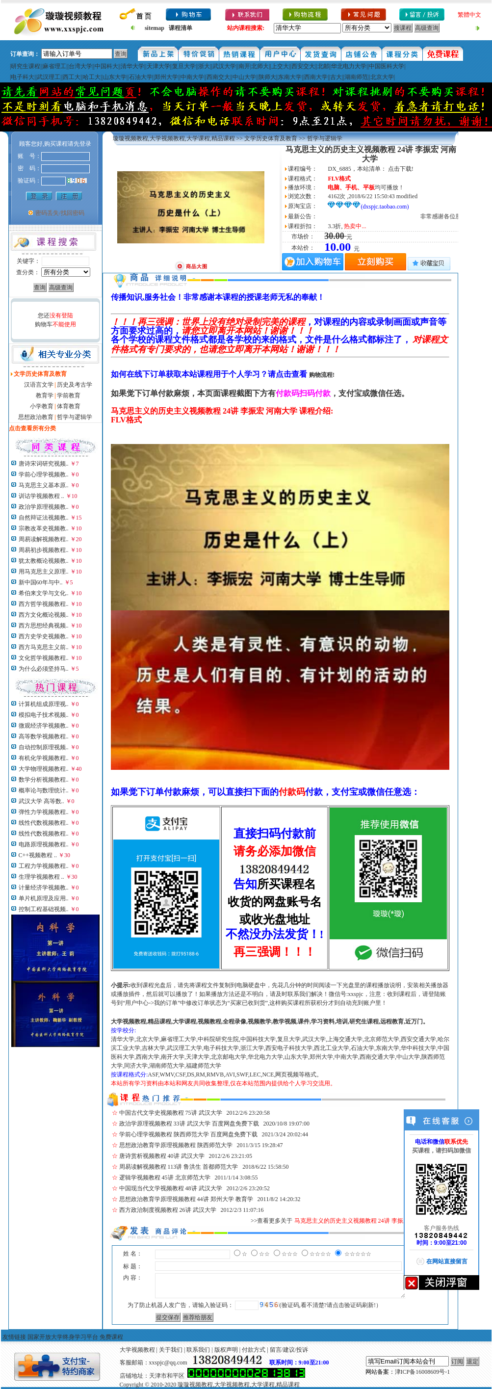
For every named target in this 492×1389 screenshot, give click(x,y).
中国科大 (106, 66)
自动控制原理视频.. (44, 747)
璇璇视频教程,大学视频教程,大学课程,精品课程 (174, 138)
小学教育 (41, 406)
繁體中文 (469, 14)
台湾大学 (80, 66)
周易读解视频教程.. (44, 539)
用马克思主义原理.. (44, 571)
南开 (244, 66)
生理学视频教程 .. (41, 876)
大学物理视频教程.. (44, 768)
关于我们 (170, 1349)
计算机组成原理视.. (44, 704)
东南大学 (290, 77)
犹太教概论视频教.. (44, 560)
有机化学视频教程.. (44, 758)
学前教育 (68, 395)
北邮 (323, 66)
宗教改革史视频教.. (44, 528)
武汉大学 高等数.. (41, 801)
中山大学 (244, 77)
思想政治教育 (35, 417)
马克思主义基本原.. (44, 485)
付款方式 (253, 1349)
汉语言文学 (38, 384)
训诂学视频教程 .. (41, 496)
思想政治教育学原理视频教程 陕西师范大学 (176, 1145)
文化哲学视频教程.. (44, 658)
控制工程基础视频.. (44, 909)
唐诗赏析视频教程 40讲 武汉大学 (162, 1156)
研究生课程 (25, 66)
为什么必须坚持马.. (44, 668)
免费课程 (111, 1337)
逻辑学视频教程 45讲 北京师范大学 (164, 1177)
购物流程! (322, 374)
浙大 (204, 66)
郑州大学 (166, 77)
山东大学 (115, 77)
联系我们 (198, 1349)
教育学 (44, 395)
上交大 (280, 66)
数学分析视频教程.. (44, 779)
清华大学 (132, 66)
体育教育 (68, 406)
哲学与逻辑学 (74, 417)
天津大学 (158, 66)
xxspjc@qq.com (168, 1362)
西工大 (71, 77)
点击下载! (401, 168)
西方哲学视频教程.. (44, 604)
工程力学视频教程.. (44, 866)
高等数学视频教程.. (44, 736)
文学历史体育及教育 (270, 138)
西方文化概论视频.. (44, 614)
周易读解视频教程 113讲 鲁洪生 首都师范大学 (178, 1166)
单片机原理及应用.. (44, 898)
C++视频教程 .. (38, 855)
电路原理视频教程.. (44, 844)
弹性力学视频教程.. (44, 812)
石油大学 (141, 77)
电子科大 (22, 77)
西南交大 (218, 77)
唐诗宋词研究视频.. (44, 463)
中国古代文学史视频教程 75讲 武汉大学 (170, 1112)
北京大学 (382, 77)
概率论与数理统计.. (44, 790)
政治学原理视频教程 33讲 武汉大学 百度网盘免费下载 (189, 1123)
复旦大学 (184, 66)
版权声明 (226, 1349)
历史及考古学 (74, 384)
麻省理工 (54, 66)
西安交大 (303, 66)
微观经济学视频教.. (44, 725)
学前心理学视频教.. (44, 474)
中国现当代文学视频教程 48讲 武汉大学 (170, 1188)
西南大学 (316, 77)
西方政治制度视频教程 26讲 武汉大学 (167, 1209)
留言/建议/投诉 (289, 1349)
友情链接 (14, 1337)
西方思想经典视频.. (44, 625)
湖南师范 (356, 77)
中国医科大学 (386, 66)
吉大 (336, 77)
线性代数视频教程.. (44, 822)
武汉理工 (48, 77)
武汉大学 (224, 66)
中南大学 (192, 77)
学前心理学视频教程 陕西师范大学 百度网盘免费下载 (188, 1134)
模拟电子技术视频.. (44, 714)
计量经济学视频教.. (44, 887)
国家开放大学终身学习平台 (62, 1337)
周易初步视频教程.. (44, 550)
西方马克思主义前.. (44, 647)
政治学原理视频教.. (44, 506)
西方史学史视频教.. (44, 636)
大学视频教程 (137, 1349)
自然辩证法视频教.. (44, 517)
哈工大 (92, 77)
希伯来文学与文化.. (44, 593)
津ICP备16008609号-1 (422, 1371)
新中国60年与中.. (41, 582)
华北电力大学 (348, 66)
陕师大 (267, 77)
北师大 (260, 66)
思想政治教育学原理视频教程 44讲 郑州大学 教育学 (186, 1199)
